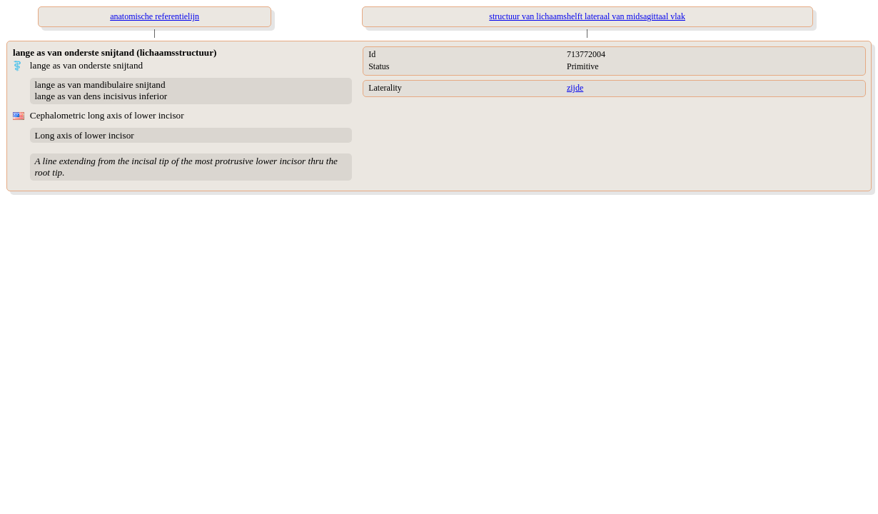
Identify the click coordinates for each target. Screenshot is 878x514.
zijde (575, 88)
